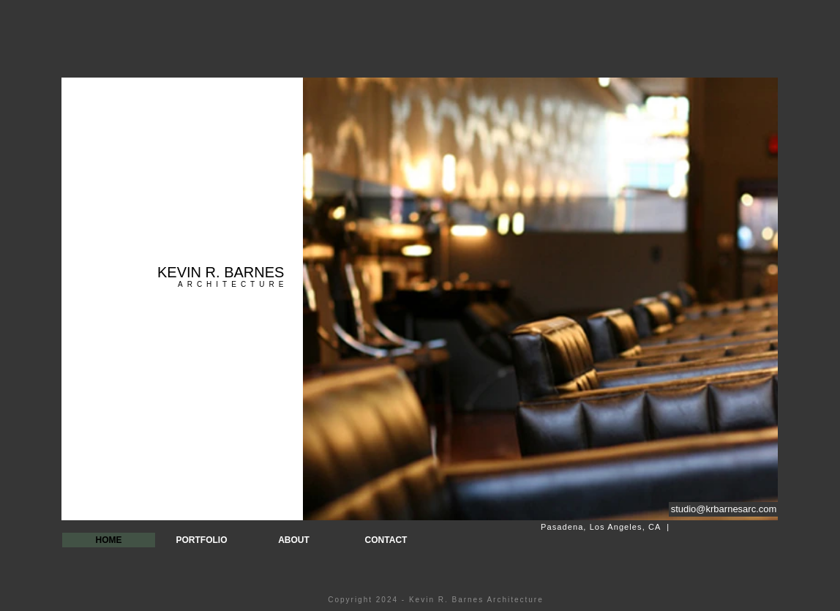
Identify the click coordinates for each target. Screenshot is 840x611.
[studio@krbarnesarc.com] (724, 509)
